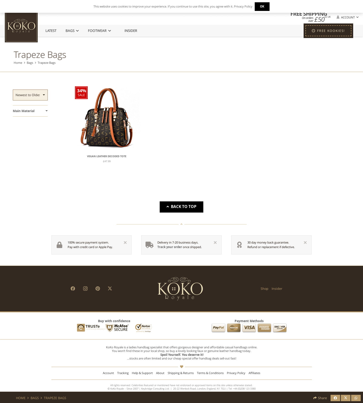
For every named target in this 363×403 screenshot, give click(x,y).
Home (18, 63)
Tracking (123, 373)
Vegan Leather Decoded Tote (106, 156)
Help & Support (142, 373)
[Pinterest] (97, 288)
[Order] (30, 95)
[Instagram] (85, 288)
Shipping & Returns (181, 373)
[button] (347, 17)
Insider (277, 288)
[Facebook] (73, 288)
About (160, 373)
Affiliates (254, 373)
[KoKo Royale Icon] (21, 26)
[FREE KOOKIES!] (328, 30)
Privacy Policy (236, 373)
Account (108, 373)
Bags (30, 63)
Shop (264, 288)
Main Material (23, 111)
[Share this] (335, 398)
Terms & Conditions (210, 373)
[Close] (125, 243)
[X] (110, 288)
